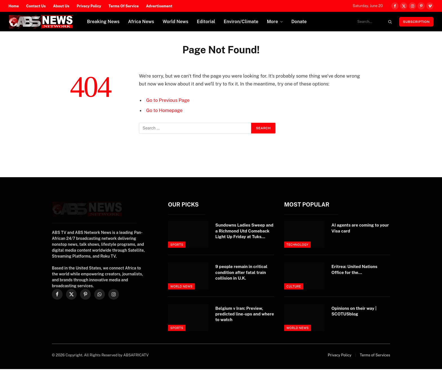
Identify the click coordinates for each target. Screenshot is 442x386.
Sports (176, 244)
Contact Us (36, 6)
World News (176, 21)
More (272, 21)
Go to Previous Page (168, 100)
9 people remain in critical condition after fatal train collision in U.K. (241, 272)
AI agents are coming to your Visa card (360, 228)
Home (13, 6)
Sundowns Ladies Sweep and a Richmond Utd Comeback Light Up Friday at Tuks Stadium (244, 231)
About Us (61, 6)
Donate (299, 21)
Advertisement (159, 6)
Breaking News (103, 21)
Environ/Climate (241, 21)
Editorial (206, 21)
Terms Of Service (124, 6)
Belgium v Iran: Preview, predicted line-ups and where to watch (244, 314)
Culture (293, 286)
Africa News (141, 21)
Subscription (416, 22)
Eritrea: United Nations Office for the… (354, 269)
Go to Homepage (164, 110)
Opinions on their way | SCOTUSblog (354, 311)
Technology (297, 244)
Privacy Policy (89, 6)
